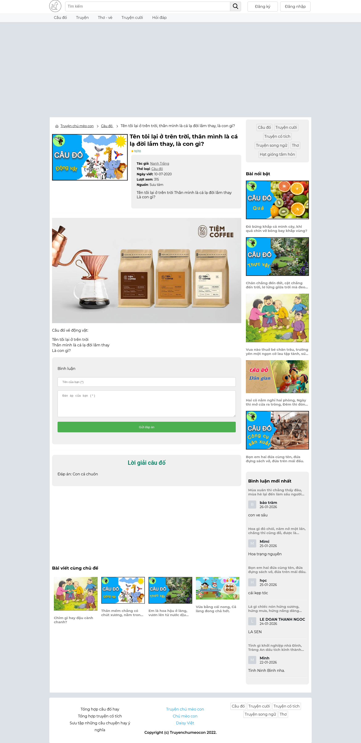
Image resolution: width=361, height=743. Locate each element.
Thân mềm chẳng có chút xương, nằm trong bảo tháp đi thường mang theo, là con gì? (122, 617)
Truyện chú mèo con (77, 126)
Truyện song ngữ (271, 145)
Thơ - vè (105, 17)
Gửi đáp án (146, 431)
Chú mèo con (185, 716)
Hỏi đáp (159, 17)
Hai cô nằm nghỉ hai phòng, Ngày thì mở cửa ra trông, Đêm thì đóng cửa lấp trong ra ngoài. (277, 402)
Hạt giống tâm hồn (277, 154)
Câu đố (60, 17)
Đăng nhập (295, 6)
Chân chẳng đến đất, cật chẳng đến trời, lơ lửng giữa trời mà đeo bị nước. (275, 285)
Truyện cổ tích (278, 136)
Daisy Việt (185, 723)
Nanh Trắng (159, 163)
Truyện (82, 17)
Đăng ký (263, 6)
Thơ (295, 145)
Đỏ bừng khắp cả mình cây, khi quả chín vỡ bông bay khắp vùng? (276, 229)
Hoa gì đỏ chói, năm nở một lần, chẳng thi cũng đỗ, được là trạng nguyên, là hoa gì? (277, 531)
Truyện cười (132, 17)
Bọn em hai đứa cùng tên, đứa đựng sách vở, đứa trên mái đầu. (275, 459)
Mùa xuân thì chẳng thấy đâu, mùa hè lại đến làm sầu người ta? (275, 492)
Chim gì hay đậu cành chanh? (73, 624)
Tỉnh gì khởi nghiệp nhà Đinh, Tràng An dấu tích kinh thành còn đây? (275, 648)
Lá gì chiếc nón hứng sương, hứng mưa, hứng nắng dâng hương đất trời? (273, 609)
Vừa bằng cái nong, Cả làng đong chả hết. (216, 613)
